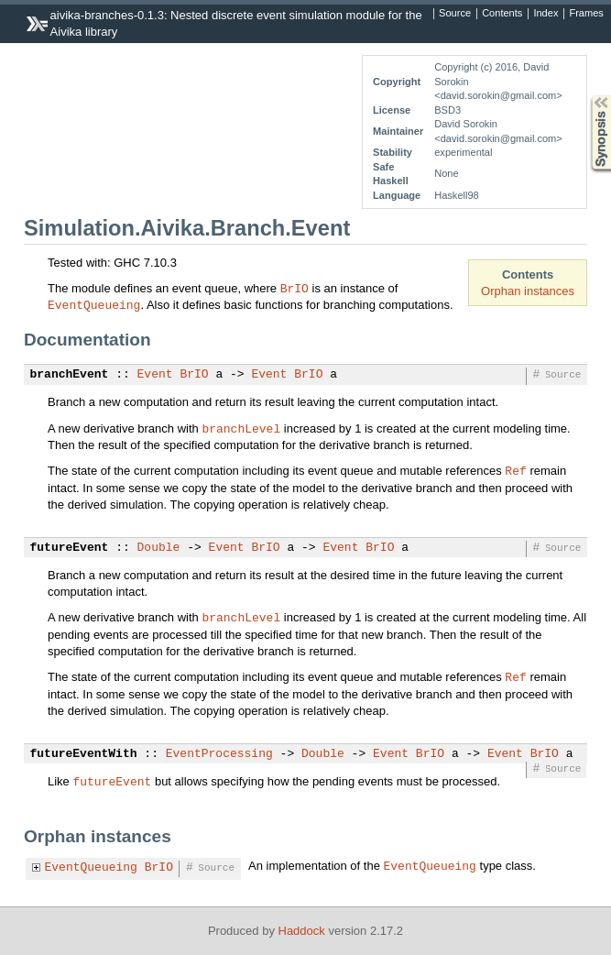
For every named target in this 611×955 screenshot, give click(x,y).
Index (545, 13)
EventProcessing (219, 754)
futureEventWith (83, 754)
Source (455, 13)
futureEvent (69, 548)
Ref (515, 470)
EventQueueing (94, 304)
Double (158, 548)
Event (155, 375)
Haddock (301, 931)
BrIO (294, 288)
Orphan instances (527, 291)
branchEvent (69, 375)
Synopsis (586, 95)
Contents (502, 13)
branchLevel (241, 428)
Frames (586, 13)
